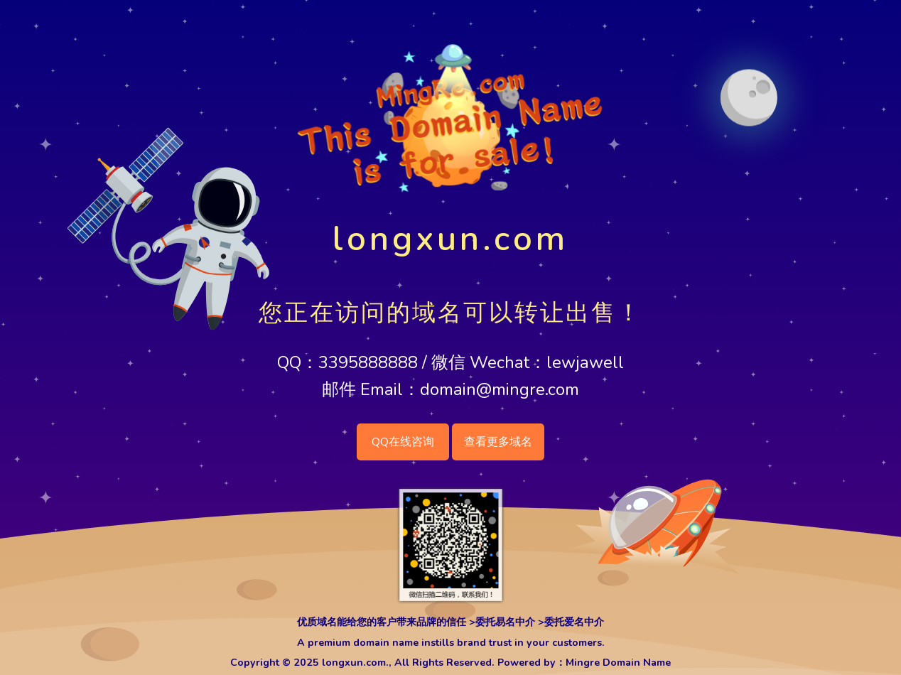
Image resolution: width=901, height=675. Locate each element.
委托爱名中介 (574, 622)
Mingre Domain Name (618, 662)
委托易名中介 (505, 622)
